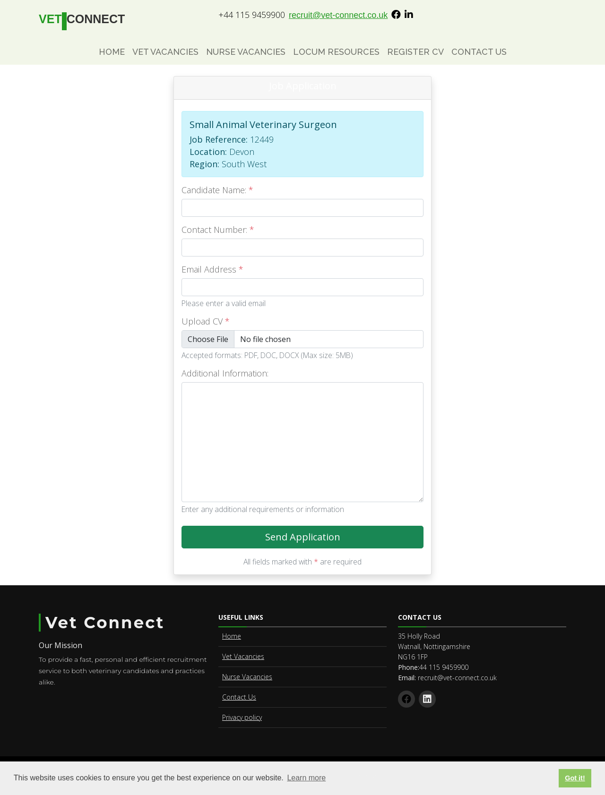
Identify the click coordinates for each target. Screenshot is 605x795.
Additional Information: (225, 373)
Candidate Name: (217, 190)
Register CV (415, 52)
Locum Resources (336, 52)
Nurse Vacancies (245, 52)
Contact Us (479, 52)
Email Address (212, 269)
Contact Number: (218, 229)
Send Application (344, 539)
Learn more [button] (306, 778)
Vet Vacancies (165, 52)
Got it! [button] (575, 778)
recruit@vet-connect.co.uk (338, 15)
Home (112, 52)
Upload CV (206, 321)
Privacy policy (242, 717)
